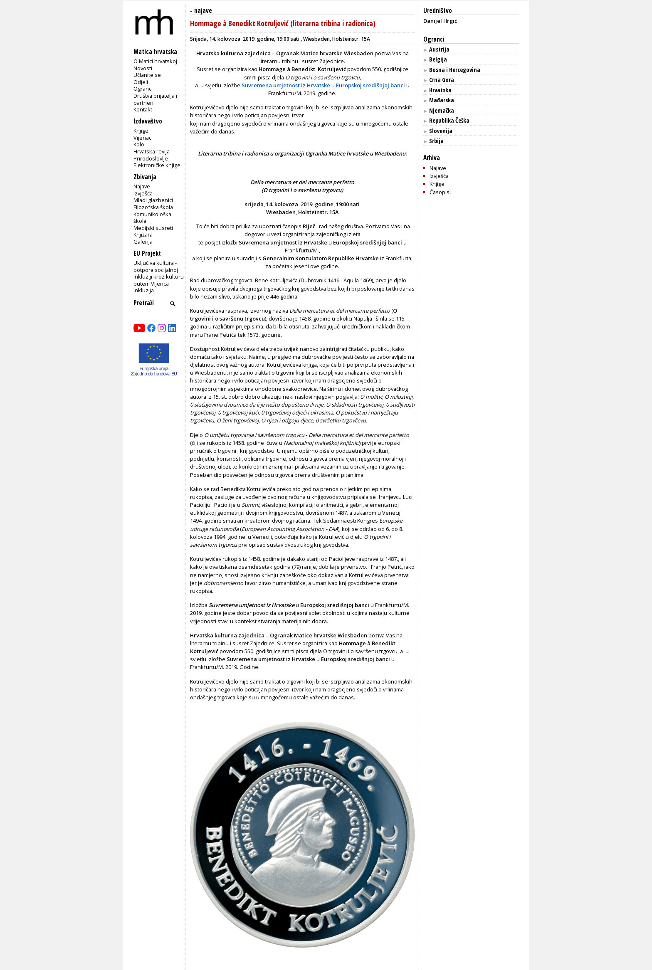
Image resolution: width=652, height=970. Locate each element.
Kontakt (142, 109)
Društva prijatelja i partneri (155, 99)
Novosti (142, 68)
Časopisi (440, 192)
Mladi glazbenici (153, 200)
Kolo (138, 144)
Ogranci (143, 88)
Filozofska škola (153, 207)
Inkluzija (143, 290)
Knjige (140, 130)
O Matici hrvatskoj (155, 61)
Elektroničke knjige (156, 165)
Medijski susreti (153, 228)
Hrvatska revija (151, 151)
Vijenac (142, 137)
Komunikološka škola (152, 217)
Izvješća (143, 193)
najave (203, 10)
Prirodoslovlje (150, 158)
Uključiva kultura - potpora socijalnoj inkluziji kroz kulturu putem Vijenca (158, 273)
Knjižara (143, 234)
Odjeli (140, 82)
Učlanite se (147, 75)
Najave (141, 186)
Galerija (143, 241)
